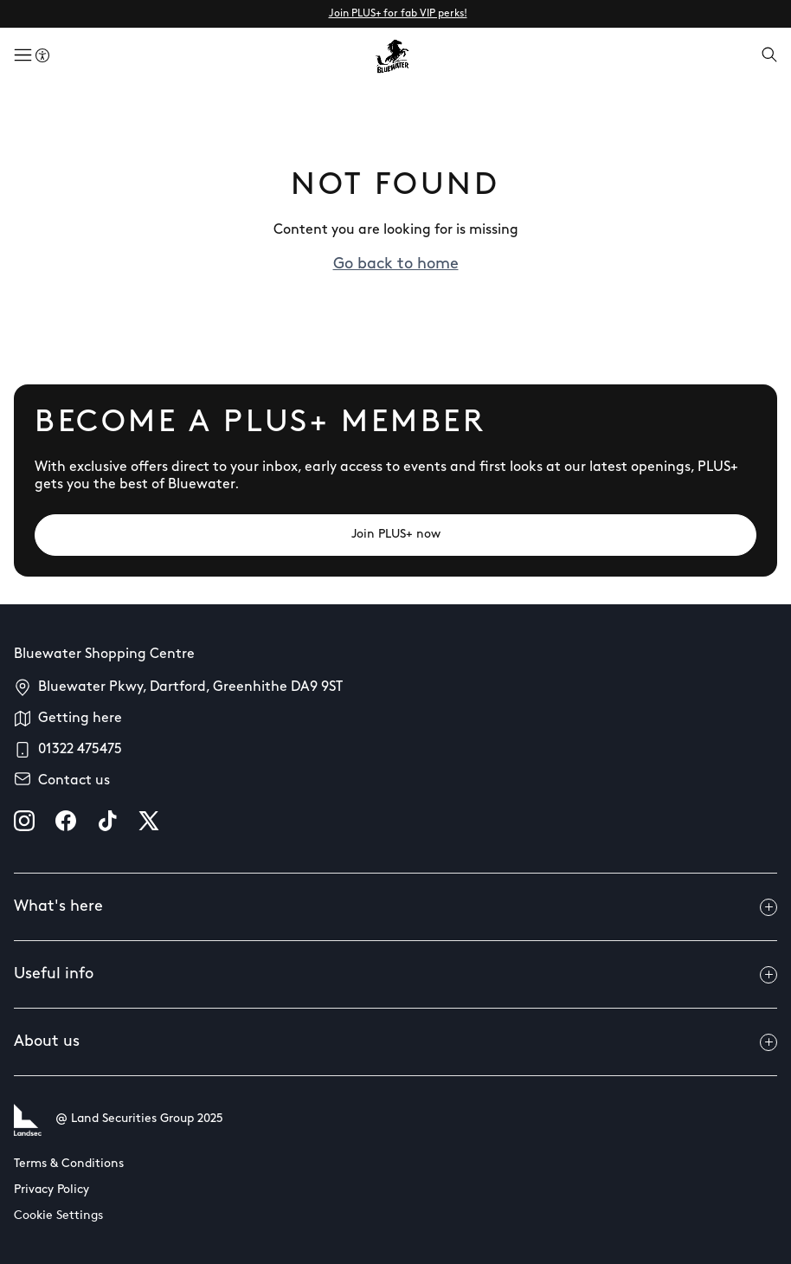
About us (395, 1042)
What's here (395, 907)
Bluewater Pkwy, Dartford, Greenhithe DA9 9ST (190, 687)
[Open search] (769, 56)
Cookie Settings (58, 1215)
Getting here (80, 719)
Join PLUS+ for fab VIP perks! (398, 14)
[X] (148, 820)
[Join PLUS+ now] (395, 535)
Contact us (74, 781)
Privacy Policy (51, 1189)
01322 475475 (80, 750)
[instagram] (24, 820)
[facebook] (65, 820)
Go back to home (396, 264)
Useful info (395, 974)
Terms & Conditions (69, 1164)
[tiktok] (107, 820)
